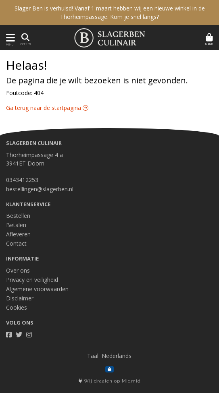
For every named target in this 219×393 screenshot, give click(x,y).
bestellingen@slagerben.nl (39, 189)
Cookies (16, 307)
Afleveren (18, 234)
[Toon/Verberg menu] (9, 37)
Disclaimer (19, 298)
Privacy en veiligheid (32, 279)
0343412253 (22, 180)
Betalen (16, 225)
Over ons (18, 270)
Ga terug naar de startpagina (47, 108)
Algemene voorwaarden (37, 289)
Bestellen (18, 215)
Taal (92, 356)
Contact (16, 243)
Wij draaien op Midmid (110, 381)
